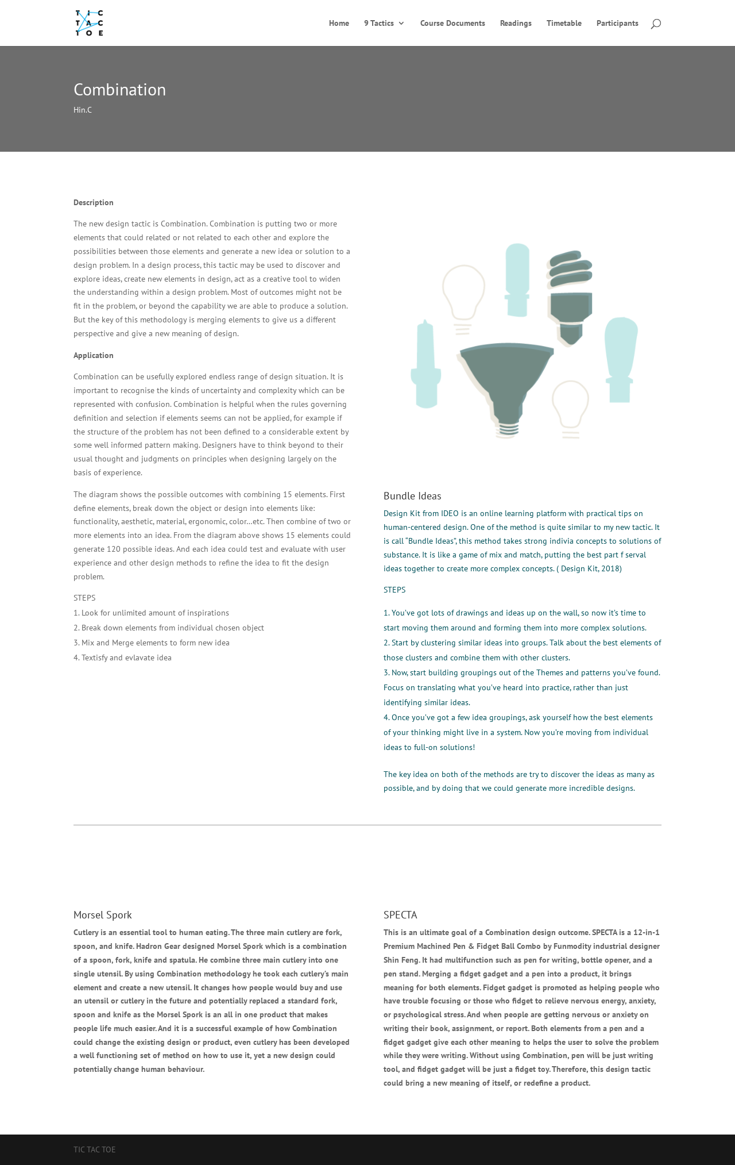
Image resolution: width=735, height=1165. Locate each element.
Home (339, 23)
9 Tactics (379, 23)
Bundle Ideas (413, 495)
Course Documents (452, 23)
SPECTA (400, 914)
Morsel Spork (103, 914)
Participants (618, 23)
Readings (516, 23)
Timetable (564, 23)
